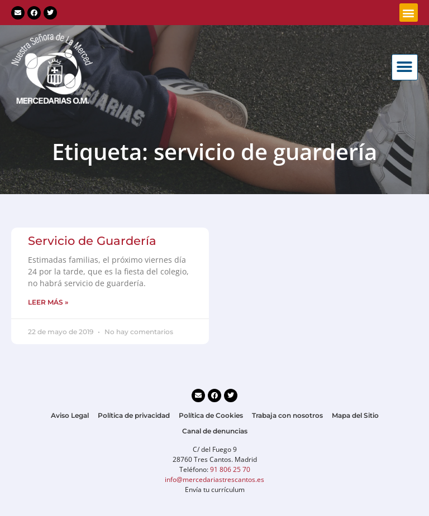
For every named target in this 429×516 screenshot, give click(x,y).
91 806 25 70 (230, 469)
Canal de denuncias (214, 431)
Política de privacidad (134, 415)
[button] (408, 12)
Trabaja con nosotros (287, 415)
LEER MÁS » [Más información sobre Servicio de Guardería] (48, 302)
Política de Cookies (211, 415)
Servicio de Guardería (92, 241)
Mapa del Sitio (355, 415)
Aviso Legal (70, 415)
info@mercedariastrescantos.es (214, 479)
